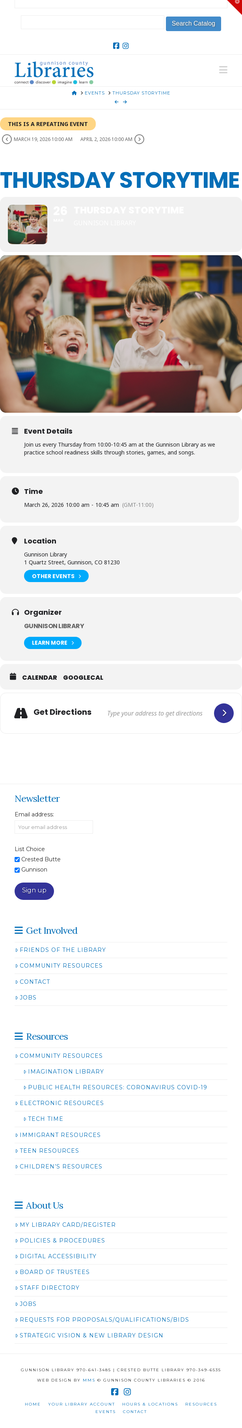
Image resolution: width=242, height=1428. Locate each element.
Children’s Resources (58, 1166)
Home (33, 1404)
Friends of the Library (60, 949)
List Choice (30, 849)
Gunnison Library (54, 626)
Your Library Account (81, 1404)
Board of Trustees (52, 1272)
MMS (89, 1380)
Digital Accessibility (56, 1256)
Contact (32, 981)
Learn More (53, 643)
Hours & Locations (150, 1404)
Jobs (26, 997)
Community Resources (59, 965)
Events (105, 1411)
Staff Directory (47, 1287)
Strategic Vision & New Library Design (89, 1335)
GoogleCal (83, 678)
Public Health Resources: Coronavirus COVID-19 (115, 1087)
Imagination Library (63, 1071)
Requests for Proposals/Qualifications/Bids (102, 1319)
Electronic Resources (59, 1103)
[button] (223, 70)
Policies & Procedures (60, 1240)
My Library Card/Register (65, 1224)
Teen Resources (47, 1150)
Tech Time (43, 1118)
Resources (201, 1404)
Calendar (39, 678)
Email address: (34, 814)
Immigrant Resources (58, 1135)
